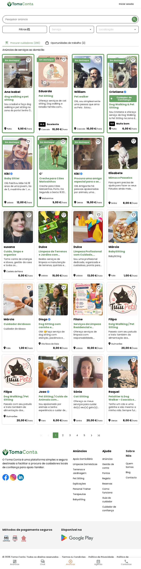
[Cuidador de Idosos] (18, 299)
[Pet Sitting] (53, 71)
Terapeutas (79, 494)
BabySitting (115, 256)
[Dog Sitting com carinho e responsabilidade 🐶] (53, 299)
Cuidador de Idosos (15, 328)
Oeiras (80, 202)
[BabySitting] (123, 227)
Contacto (131, 477)
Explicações (79, 483)
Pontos (106, 473)
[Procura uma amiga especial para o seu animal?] (88, 154)
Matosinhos (47, 198)
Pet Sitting (78, 478)
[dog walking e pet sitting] (18, 72)
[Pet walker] (88, 72)
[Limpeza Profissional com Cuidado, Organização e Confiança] (88, 227)
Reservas (107, 483)
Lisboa (10, 202)
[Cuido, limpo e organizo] (18, 227)
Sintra (114, 203)
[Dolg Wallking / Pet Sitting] (123, 299)
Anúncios (80, 451)
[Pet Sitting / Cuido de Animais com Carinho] (53, 372)
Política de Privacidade (101, 557)
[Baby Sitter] (18, 154)
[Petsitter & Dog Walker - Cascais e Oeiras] (123, 372)
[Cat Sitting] (88, 372)
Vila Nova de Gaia (50, 343)
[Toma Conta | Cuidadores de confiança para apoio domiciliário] (20, 4)
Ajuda (106, 451)
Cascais (45, 129)
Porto (9, 128)
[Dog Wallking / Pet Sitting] (18, 372)
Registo (106, 478)
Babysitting (79, 499)
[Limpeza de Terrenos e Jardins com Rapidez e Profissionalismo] (53, 227)
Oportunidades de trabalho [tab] (65, 43)
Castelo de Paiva (14, 271)
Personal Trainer (82, 489)
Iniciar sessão (126, 4)
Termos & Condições (74, 557)
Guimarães (116, 343)
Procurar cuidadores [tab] (22, 43)
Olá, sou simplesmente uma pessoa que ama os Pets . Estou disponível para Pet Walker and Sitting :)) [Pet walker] (87, 104)
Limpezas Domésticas (85, 464)
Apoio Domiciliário (83, 459)
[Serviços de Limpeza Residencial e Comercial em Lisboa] (88, 299)
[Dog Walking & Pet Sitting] (123, 72)
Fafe (113, 275)
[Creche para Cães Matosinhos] (53, 154)
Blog (128, 472)
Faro (43, 420)
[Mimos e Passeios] (123, 153)
